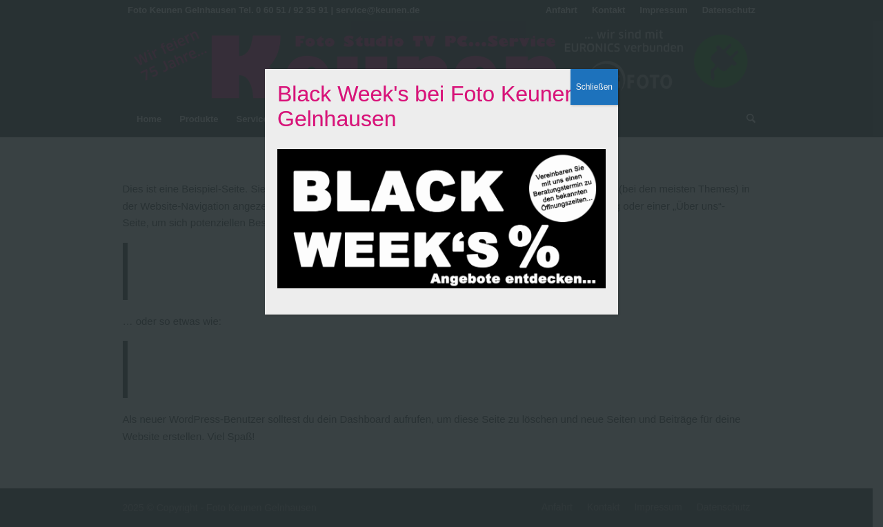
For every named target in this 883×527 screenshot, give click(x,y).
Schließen (594, 87)
